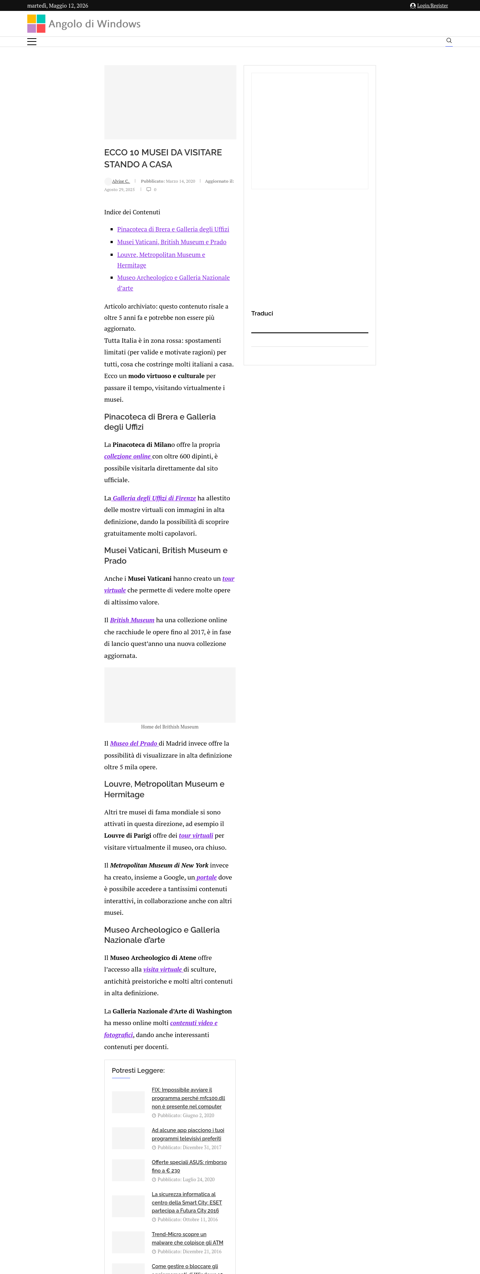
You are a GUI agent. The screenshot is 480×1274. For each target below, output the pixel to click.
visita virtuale (201, 754)
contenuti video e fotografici (266, 783)
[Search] (449, 42)
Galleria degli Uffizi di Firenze (85, 403)
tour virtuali (78, 692)
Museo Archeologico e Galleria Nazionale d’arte (114, 289)
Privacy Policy (220, 1202)
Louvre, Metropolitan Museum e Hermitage (108, 276)
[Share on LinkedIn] (111, 998)
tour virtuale (168, 448)
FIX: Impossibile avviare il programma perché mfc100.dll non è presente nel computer (126, 846)
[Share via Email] (141, 998)
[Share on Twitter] (103, 998)
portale (257, 709)
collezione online (175, 374)
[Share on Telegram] (133, 998)
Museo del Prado (66, 636)
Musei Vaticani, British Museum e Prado (104, 263)
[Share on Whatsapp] (126, 998)
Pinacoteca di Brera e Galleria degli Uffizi (105, 251)
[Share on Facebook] (96, 998)
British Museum (64, 476)
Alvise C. (49, 209)
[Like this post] (88, 998)
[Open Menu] (31, 41)
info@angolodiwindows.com (253, 1164)
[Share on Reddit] (118, 998)
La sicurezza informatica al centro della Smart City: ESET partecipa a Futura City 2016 (259, 886)
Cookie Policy (260, 1202)
